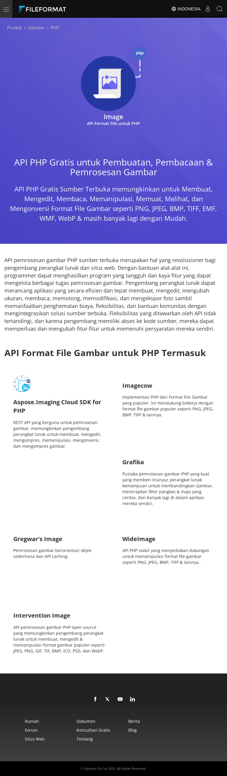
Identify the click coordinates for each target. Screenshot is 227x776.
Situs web (35, 739)
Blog (132, 730)
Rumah (32, 721)
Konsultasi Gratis (93, 730)
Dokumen (86, 721)
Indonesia (185, 9)
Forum (31, 730)
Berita (134, 721)
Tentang (85, 739)
